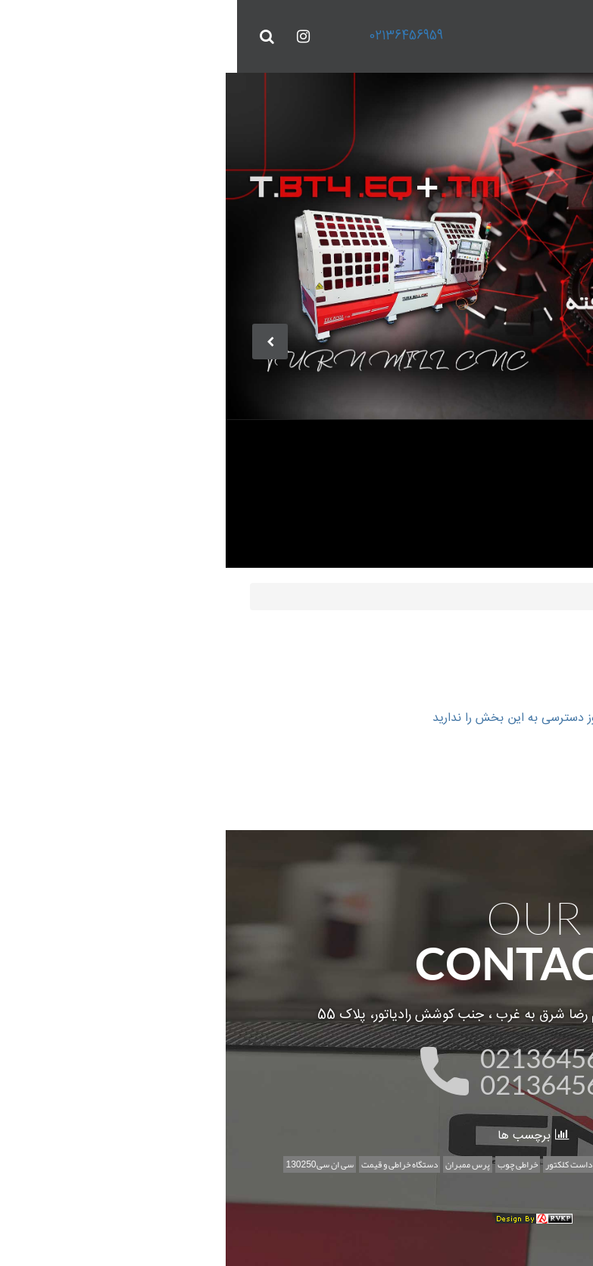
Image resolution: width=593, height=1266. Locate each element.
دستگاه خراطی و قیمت (162, 1163)
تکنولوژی (379, 1163)
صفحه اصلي (453, 594)
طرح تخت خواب (384, 1183)
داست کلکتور (331, 1163)
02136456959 (169, 36)
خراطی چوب (281, 1163)
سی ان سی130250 (82, 1163)
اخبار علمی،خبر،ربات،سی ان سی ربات (483, 1183)
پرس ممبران (230, 1163)
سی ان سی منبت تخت (509, 1163)
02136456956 (326, 1082)
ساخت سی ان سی (433, 1163)
